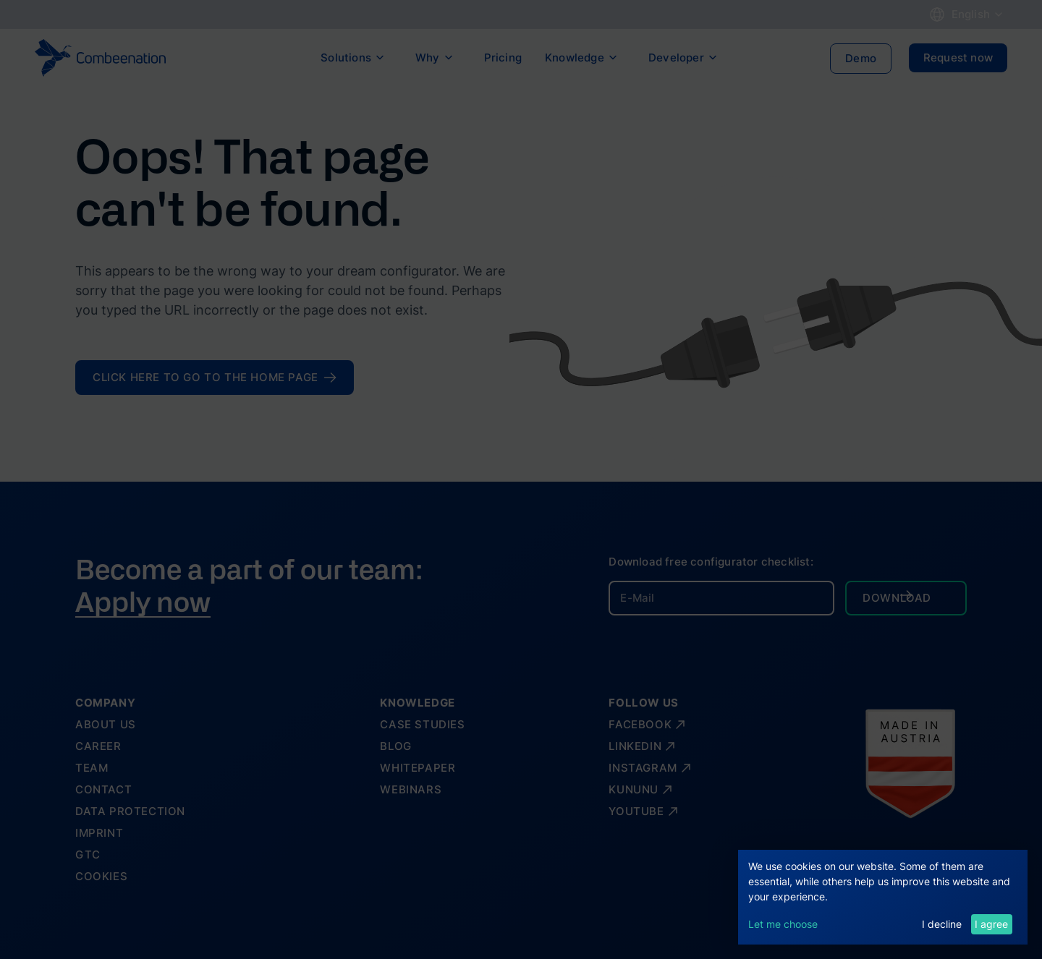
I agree (991, 924)
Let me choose (783, 924)
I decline (942, 924)
